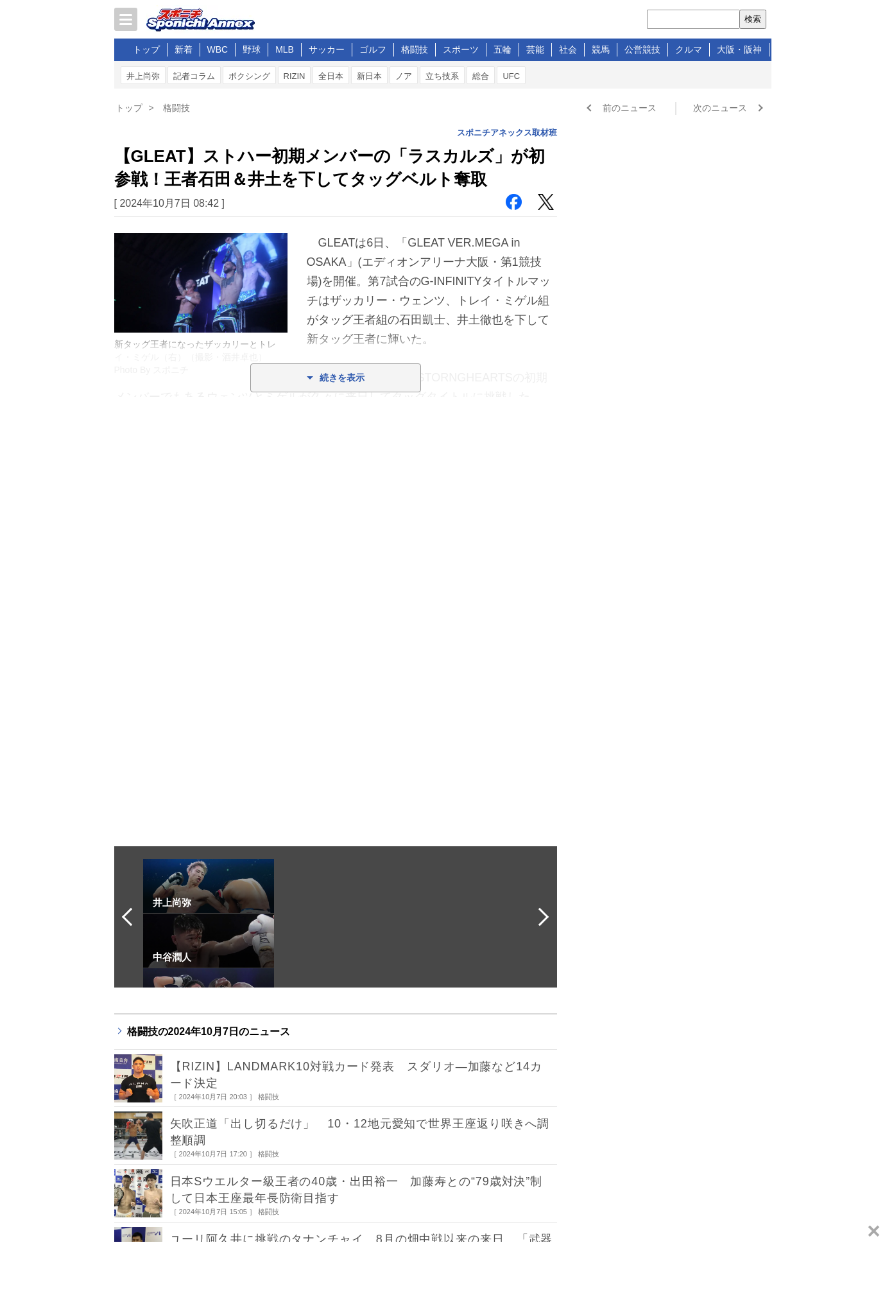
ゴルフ (372, 49)
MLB (284, 49)
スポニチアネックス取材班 (507, 132)
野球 (252, 49)
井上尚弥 (143, 76)
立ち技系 (442, 76)
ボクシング (249, 76)
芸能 (535, 49)
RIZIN (294, 76)
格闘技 (414, 49)
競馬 (601, 49)
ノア (403, 76)
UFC (511, 76)
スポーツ (461, 49)
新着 (184, 49)
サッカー (327, 49)
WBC (217, 49)
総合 (480, 76)
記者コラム (194, 76)
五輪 (502, 49)
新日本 (369, 76)
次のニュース (720, 107)
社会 (568, 49)
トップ (146, 49)
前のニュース (630, 107)
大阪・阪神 (739, 49)
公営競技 (642, 49)
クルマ (688, 49)
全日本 (330, 76)
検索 (752, 19)
